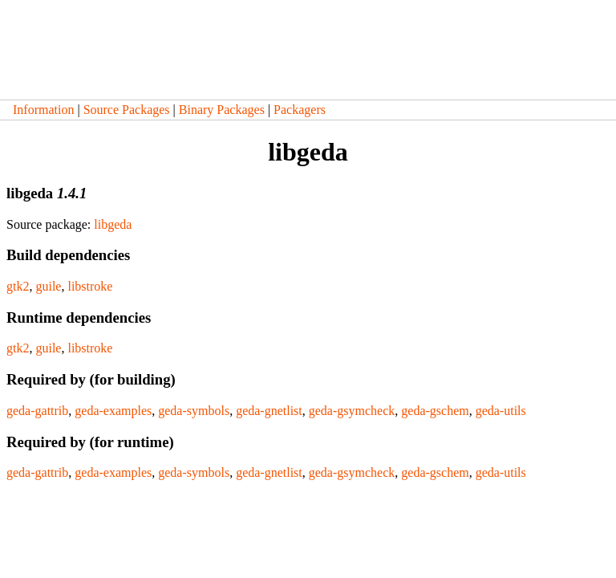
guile (48, 286)
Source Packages (126, 109)
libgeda (113, 224)
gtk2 (17, 286)
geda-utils (501, 410)
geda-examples (113, 410)
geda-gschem (434, 410)
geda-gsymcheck (352, 410)
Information (43, 109)
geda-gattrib (37, 410)
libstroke (89, 286)
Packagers (300, 109)
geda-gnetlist (269, 410)
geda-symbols (193, 410)
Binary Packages (222, 109)
